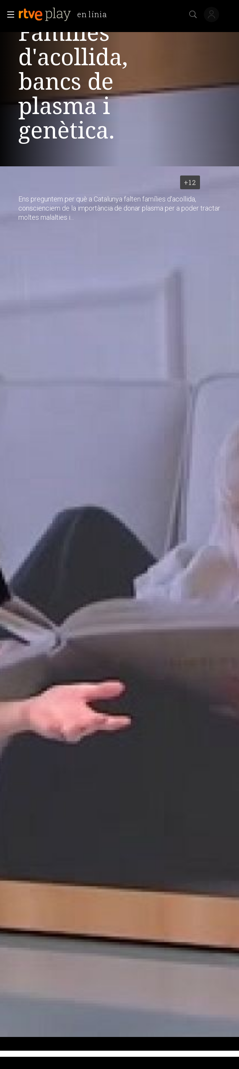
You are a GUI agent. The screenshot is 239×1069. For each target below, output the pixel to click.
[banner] (65, 14)
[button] (8, 14)
